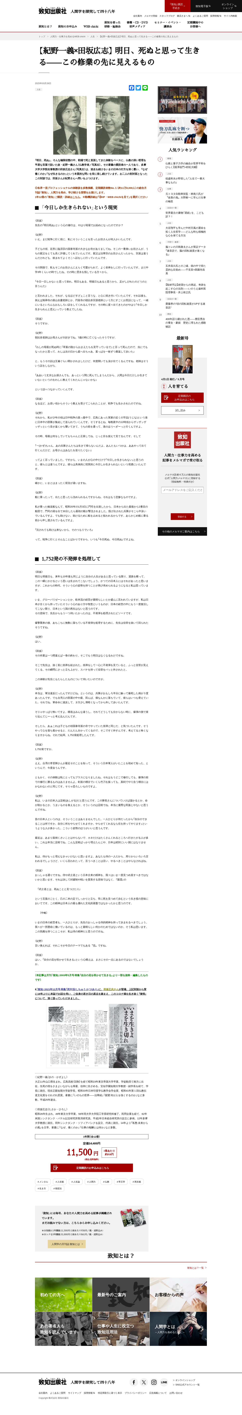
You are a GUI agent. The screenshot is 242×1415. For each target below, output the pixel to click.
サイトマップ (74, 1393)
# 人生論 (75, 1181)
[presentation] (186, 503)
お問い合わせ (176, 1393)
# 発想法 (57, 1188)
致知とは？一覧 (195, 1267)
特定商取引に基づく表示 (110, 1393)
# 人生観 (60, 1181)
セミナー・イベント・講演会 (167, 24)
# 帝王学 (121, 1181)
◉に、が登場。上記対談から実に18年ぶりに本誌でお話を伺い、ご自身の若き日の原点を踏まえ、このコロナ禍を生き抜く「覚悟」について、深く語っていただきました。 (90, 1027)
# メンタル (43, 1181)
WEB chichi (90, 26)
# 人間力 (91, 1181)
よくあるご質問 (57, 1393)
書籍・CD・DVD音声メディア (137, 24)
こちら (76, 197)
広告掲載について (158, 1393)
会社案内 (43, 1393)
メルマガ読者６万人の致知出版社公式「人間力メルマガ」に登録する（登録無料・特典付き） (182, 478)
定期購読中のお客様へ (195, 24)
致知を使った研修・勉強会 (112, 24)
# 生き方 (42, 1188)
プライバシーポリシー (136, 1393)
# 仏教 (106, 1181)
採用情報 (89, 1393)
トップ (42, 36)
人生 (39, 89)
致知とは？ (45, 26)
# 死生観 (137, 1181)
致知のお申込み (67, 26)
